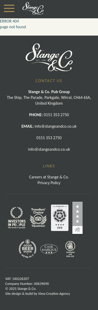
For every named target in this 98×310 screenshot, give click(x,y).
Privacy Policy (49, 182)
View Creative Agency (54, 293)
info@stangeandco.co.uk (49, 149)
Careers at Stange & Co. (49, 176)
